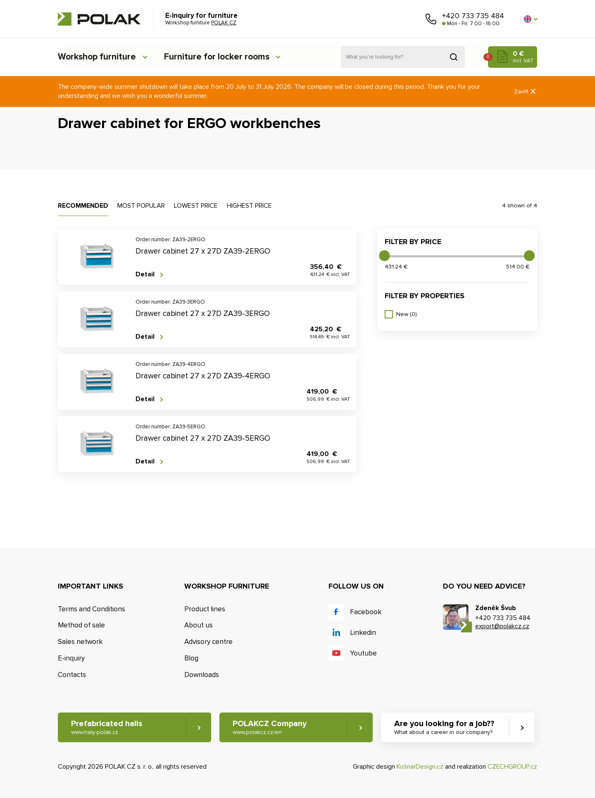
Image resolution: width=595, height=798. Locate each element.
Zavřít (525, 91)
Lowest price (196, 206)
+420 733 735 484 (473, 15)
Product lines (204, 609)
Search (454, 57)
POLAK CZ (99, 19)
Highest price (249, 206)
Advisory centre (208, 641)
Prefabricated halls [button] (107, 727)
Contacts (72, 674)
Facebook (365, 612)
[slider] (384, 255)
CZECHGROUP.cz (512, 767)
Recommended (83, 206)
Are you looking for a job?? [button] (445, 727)
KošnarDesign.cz (420, 767)
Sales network (80, 641)
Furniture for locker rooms (222, 56)
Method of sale (81, 625)
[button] (530, 19)
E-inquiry (71, 658)
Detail (145, 274)
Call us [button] (431, 19)
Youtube (363, 653)
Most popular (141, 206)
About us (198, 625)
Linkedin (363, 632)
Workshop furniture (98, 56)
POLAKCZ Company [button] (270, 727)
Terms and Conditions (91, 609)
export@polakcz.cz (502, 626)
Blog (191, 658)
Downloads (201, 674)
